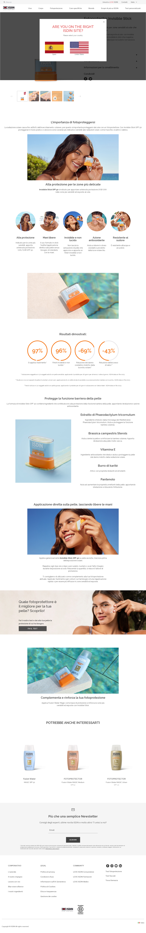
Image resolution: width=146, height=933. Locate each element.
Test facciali (110, 876)
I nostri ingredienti (15, 891)
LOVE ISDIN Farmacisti (82, 877)
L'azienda (12, 872)
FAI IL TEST (32, 629)
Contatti (124, 2)
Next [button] (80, 96)
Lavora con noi (14, 882)
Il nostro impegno (15, 877)
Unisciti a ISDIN (110, 2)
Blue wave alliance (15, 886)
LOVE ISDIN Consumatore (83, 872)
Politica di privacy (47, 872)
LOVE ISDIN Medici (81, 882)
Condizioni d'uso (47, 877)
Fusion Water (29, 779)
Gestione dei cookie (48, 896)
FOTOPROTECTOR (73, 779)
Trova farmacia (112, 880)
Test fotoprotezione (114, 871)
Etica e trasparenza (48, 891)
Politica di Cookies (47, 886)
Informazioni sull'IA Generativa (53, 882)
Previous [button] (12, 96)
